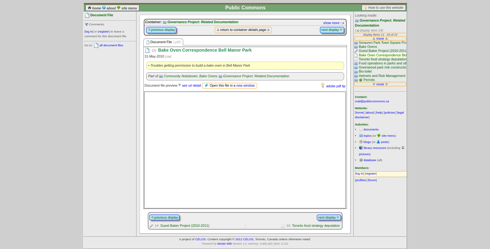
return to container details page (243, 30)
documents (371, 129)
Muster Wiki (224, 243)
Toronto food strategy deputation (313, 225)
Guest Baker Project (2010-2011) (181, 225)
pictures (364, 154)
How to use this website (386, 7)
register (104, 31)
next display (332, 30)
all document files (111, 45)
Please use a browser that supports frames (245, 150)
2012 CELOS (244, 239)
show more (331, 23)
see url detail (191, 85)
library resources (375, 148)
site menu (127, 8)
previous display (161, 30)
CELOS (200, 239)
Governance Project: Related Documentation (203, 22)
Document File (163, 42)
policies (389, 112)
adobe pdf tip (336, 86)
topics (368, 135)
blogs (367, 142)
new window (245, 85)
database (370, 160)
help (379, 112)
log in (88, 31)
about (109, 8)
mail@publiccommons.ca (372, 101)
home (95, 8)
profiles (361, 180)
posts (384, 142)
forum (372, 180)
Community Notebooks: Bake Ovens (191, 76)
